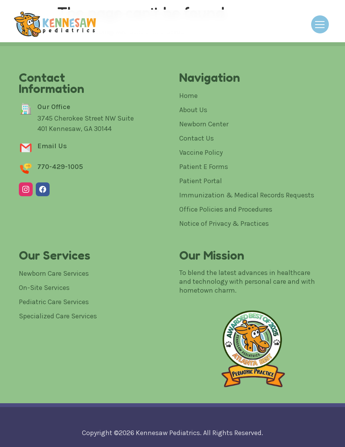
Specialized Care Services (58, 316)
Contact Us (196, 138)
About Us (193, 110)
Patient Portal (200, 181)
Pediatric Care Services (54, 302)
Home (188, 95)
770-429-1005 (60, 166)
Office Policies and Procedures (225, 209)
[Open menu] (320, 24)
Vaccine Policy (201, 152)
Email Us (52, 146)
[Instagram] (26, 189)
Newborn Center (203, 124)
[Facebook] (43, 189)
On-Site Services (44, 287)
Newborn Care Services (54, 273)
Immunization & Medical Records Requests (246, 195)
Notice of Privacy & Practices (224, 223)
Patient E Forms (203, 166)
